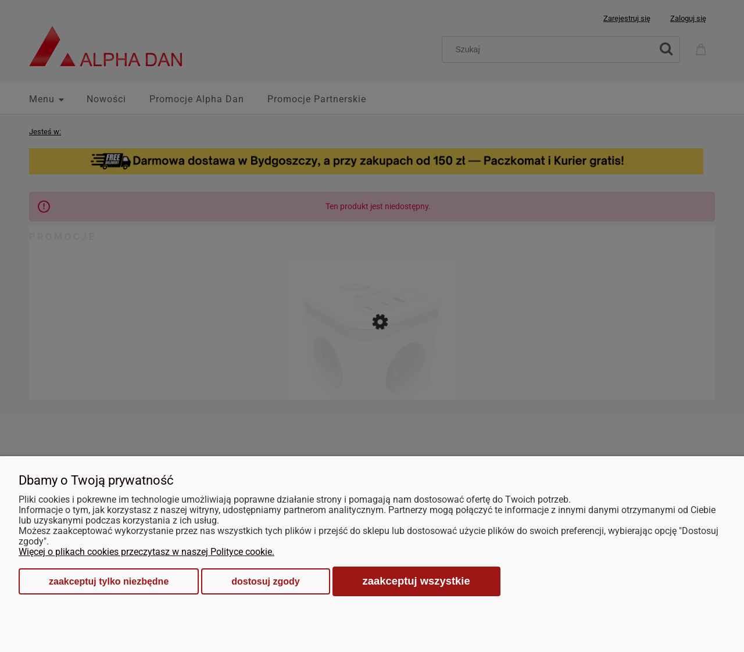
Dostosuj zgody (265, 581)
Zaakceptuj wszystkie (416, 581)
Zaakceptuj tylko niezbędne (109, 581)
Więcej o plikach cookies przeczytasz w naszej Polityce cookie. (146, 551)
